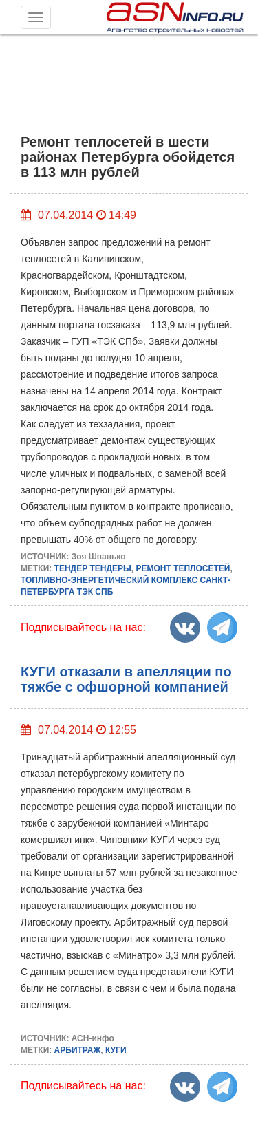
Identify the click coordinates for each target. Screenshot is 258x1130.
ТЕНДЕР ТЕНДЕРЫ (92, 568)
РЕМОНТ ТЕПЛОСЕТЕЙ (183, 568)
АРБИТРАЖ (77, 1050)
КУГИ (116, 1050)
